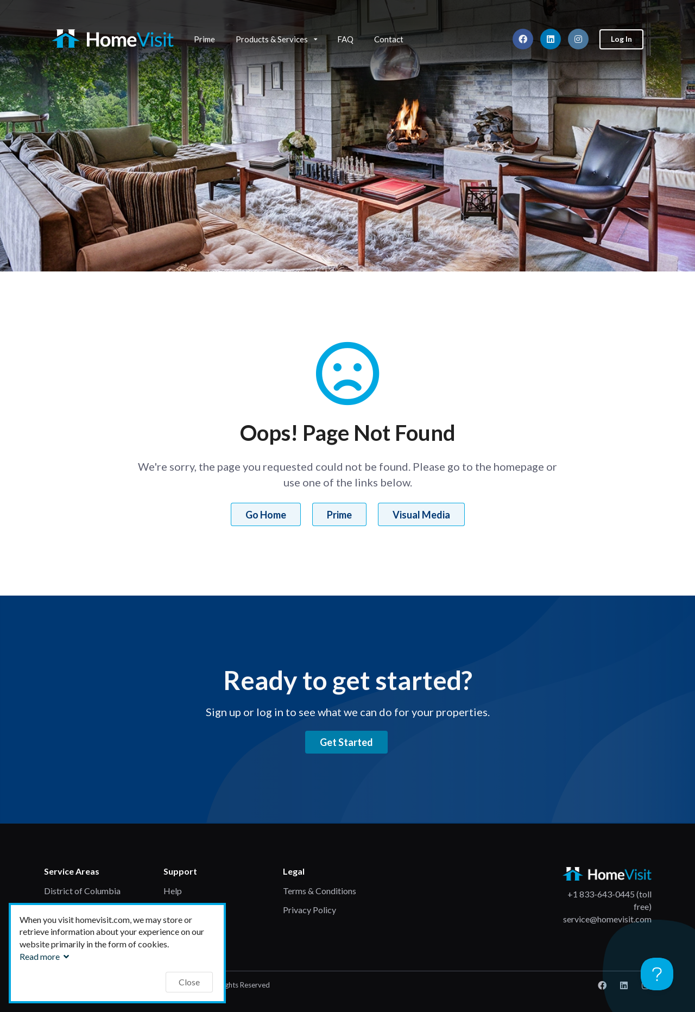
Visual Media (421, 515)
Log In (621, 38)
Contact (388, 39)
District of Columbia (82, 891)
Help (172, 891)
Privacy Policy (309, 910)
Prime (204, 39)
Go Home (265, 515)
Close (189, 982)
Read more (46, 956)
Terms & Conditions (319, 891)
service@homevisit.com (607, 919)
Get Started (346, 742)
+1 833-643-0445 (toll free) (609, 900)
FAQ (345, 39)
